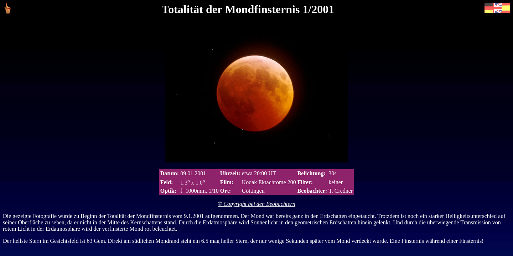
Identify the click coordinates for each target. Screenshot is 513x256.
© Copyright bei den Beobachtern (256, 204)
